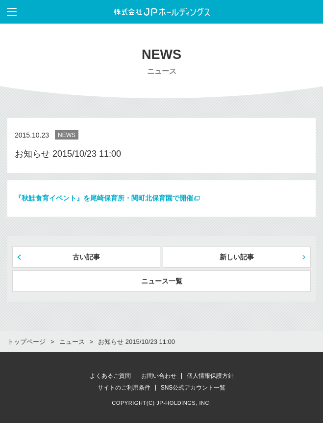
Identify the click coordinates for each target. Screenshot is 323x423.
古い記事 (86, 257)
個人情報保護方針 (210, 375)
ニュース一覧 (161, 281)
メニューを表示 (8, 12)
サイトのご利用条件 (124, 387)
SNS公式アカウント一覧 (193, 387)
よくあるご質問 (110, 375)
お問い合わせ (158, 375)
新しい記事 (237, 257)
